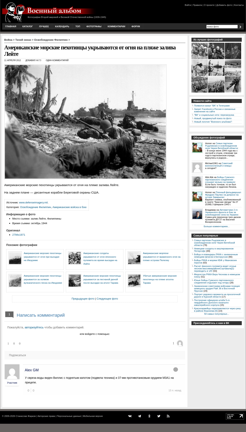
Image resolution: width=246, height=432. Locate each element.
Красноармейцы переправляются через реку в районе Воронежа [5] (217, 309)
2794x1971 (18, 234)
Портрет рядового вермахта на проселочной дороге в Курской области (217, 295)
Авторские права (46, 416)
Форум (135, 26)
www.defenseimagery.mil (33, 202)
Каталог (27, 26)
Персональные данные (69, 416)
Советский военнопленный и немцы (219, 164)
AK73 (38, 60)
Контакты (239, 5)
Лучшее (44, 26)
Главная (10, 26)
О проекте (209, 5)
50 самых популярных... (216, 314)
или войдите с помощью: (95, 333)
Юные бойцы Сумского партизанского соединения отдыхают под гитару (214, 281)
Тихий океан (23, 39)
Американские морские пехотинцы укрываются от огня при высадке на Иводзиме (42, 256)
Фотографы (93, 26)
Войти (188, 5)
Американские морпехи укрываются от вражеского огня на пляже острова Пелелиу (162, 256)
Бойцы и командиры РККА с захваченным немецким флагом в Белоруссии (216, 255)
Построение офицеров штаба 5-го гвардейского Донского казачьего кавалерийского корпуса (212, 302)
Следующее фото (107, 298)
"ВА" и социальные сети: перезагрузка (214, 115)
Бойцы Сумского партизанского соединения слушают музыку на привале (220, 179)
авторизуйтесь (34, 327)
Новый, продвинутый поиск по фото (213, 118)
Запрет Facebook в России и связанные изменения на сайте (214, 110)
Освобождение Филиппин (51, 39)
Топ (77, 26)
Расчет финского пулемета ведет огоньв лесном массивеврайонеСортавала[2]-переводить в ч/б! (215, 268)
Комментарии (116, 26)
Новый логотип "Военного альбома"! (213, 122)
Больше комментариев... (216, 226)
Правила (197, 5)
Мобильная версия (93, 416)
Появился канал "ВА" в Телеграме (212, 105)
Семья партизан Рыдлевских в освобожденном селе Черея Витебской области (221, 145)
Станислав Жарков (26, 416)
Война (8, 39)
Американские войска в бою (70, 207)
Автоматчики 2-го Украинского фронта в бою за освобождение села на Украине (221, 212)
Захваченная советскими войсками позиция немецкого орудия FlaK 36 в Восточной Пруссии (217, 288)
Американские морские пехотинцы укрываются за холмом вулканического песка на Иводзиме (43, 279)
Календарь (62, 26)
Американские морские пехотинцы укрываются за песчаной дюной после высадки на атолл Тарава (102, 279)
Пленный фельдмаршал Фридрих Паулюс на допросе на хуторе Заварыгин (223, 194)
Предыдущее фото (83, 298)
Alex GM (32, 370)
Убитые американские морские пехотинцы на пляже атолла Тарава (160, 279)
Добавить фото (224, 5)
